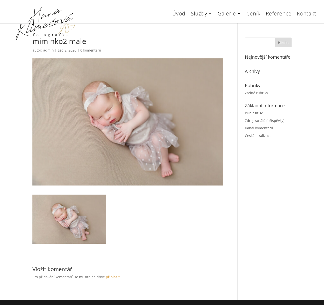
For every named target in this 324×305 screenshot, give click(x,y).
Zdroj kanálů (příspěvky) (264, 120)
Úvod (178, 14)
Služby (199, 14)
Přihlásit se (254, 113)
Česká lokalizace (258, 135)
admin (48, 50)
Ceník (253, 14)
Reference (279, 14)
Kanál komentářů (259, 128)
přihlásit (113, 277)
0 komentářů (90, 50)
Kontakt (306, 14)
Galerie (227, 14)
